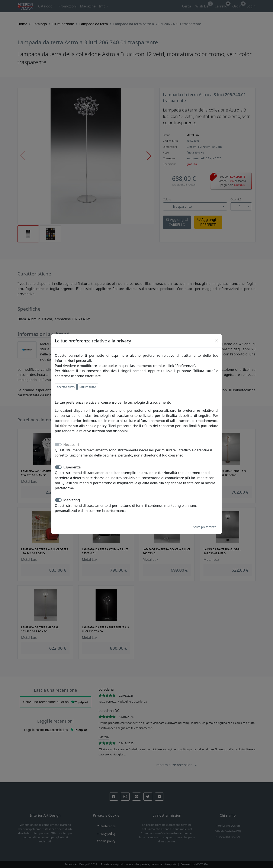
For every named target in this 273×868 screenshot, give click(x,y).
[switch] (58, 467)
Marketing (71, 500)
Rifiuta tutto (87, 387)
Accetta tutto (66, 387)
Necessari (71, 444)
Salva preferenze (204, 527)
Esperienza (72, 467)
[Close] (216, 341)
